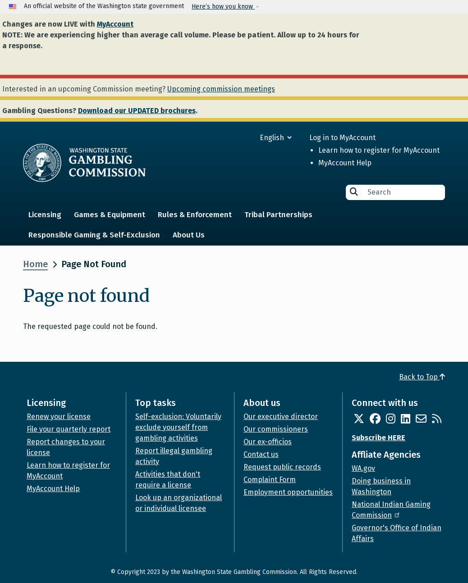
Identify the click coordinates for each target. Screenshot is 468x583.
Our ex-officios (267, 441)
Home (35, 264)
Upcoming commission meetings (221, 89)
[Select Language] (243, 137)
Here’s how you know (223, 6)
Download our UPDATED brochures (137, 110)
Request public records (282, 467)
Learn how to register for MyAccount (379, 150)
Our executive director (280, 416)
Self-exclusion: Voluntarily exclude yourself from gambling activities (178, 427)
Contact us (261, 454)
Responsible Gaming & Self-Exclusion (94, 235)
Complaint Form (269, 479)
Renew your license (59, 416)
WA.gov (363, 468)
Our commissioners (275, 429)
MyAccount (115, 24)
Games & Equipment (109, 214)
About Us (189, 235)
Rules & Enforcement (195, 214)
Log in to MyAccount (342, 137)
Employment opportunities (288, 492)
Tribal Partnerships (278, 214)
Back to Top (422, 377)
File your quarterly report (68, 429)
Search (354, 191)
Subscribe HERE (378, 437)
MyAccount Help (345, 163)
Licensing (44, 214)
